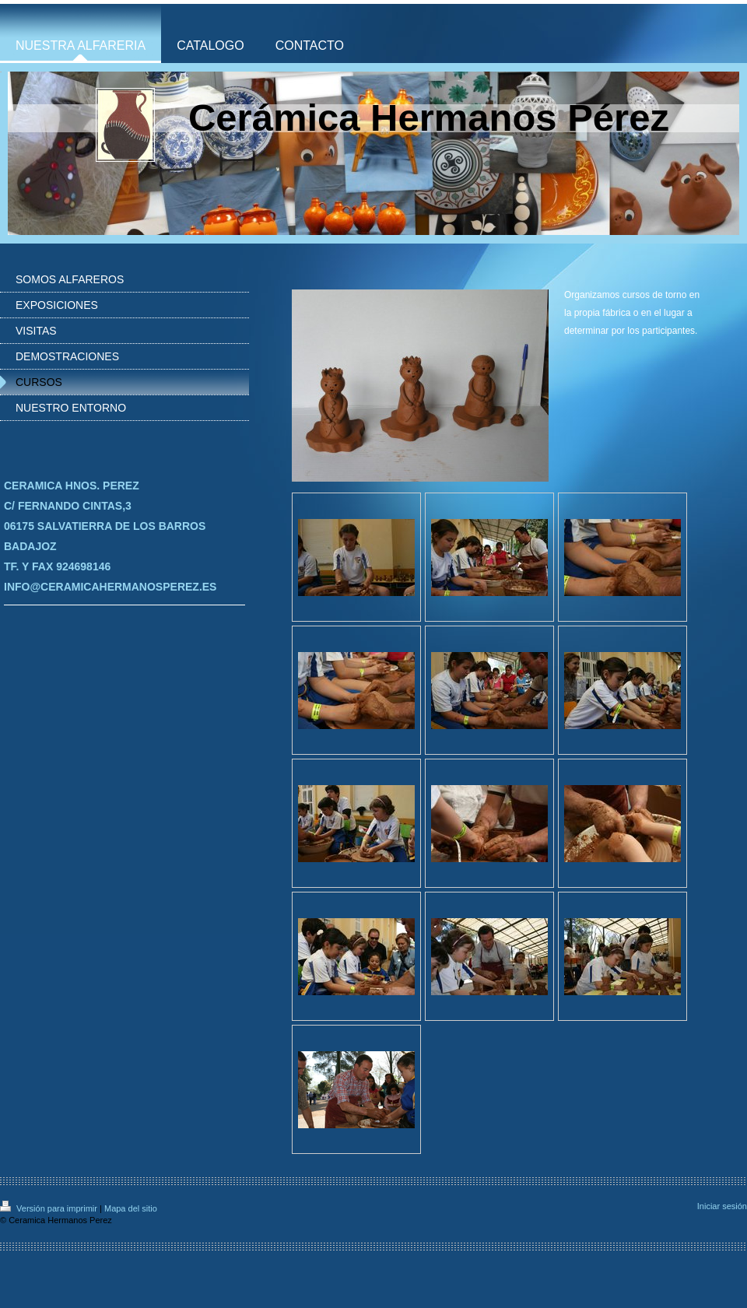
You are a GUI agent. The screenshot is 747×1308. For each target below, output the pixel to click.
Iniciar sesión (722, 1206)
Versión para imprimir (50, 1208)
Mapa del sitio (130, 1208)
